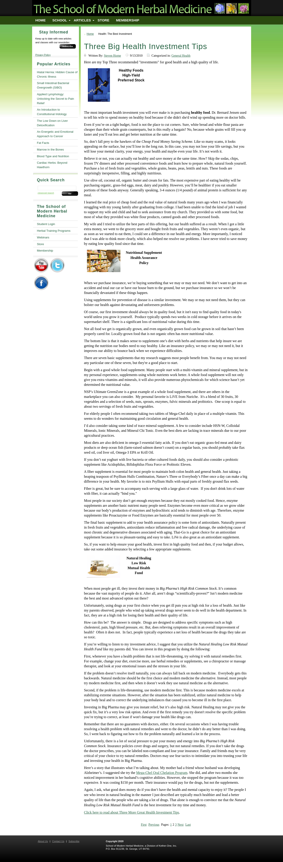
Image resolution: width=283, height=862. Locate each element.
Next (181, 824)
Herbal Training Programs (53, 230)
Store (103, 20)
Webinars (43, 237)
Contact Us (58, 841)
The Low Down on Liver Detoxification (52, 123)
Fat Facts (43, 143)
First (144, 824)
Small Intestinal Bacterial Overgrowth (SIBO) (53, 85)
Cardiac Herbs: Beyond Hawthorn (52, 165)
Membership (127, 20)
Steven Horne (112, 55)
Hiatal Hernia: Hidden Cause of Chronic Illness (57, 74)
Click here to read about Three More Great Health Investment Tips (131, 812)
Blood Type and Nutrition (53, 156)
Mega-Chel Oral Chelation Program (161, 773)
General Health (180, 55)
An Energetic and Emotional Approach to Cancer (55, 134)
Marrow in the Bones (50, 149)
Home (40, 20)
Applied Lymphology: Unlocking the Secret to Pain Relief (55, 99)
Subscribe (67, 46)
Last (188, 824)
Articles (82, 20)
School (59, 20)
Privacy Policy (43, 55)
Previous (153, 824)
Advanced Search (46, 193)
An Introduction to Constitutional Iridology (52, 112)
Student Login (46, 224)
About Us (43, 841)
